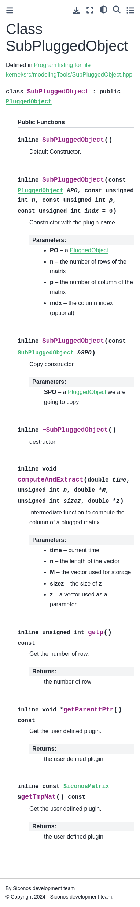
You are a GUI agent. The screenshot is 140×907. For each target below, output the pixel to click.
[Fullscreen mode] (90, 10)
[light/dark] (103, 9)
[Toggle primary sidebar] (9, 10)
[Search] (117, 9)
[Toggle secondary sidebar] (130, 10)
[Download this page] (76, 10)
